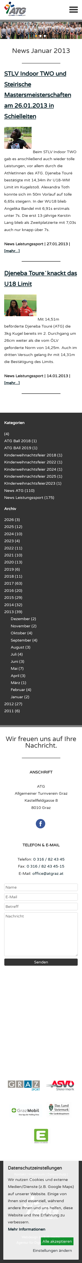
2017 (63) (13, 583)
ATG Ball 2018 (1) (20, 441)
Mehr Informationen (26, 1229)
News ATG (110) (19, 490)
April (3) (18, 675)
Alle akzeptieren (57, 1241)
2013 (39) (13, 611)
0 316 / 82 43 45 (49, 859)
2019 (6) (12, 569)
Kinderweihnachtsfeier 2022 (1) (33, 462)
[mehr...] (12, 251)
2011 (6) (12, 711)
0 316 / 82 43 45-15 (45, 866)
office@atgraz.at (47, 873)
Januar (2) (20, 697)
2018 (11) (13, 576)
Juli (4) (17, 654)
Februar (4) (21, 689)
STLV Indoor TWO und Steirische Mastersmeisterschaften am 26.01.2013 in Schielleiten (37, 95)
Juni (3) (17, 661)
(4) (6, 434)
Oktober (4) (21, 633)
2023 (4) (12, 541)
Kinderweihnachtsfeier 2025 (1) (33, 476)
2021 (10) (13, 555)
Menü (73, 10)
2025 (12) (13, 526)
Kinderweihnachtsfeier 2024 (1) (33, 469)
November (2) (24, 626)
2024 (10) (13, 534)
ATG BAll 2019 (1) (20, 448)
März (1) (18, 682)
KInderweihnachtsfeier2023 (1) (32, 483)
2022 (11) (13, 548)
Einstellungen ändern (52, 1250)
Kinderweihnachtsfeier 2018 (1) (33, 455)
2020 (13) (13, 562)
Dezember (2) (23, 618)
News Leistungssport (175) (29, 497)
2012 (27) (13, 704)
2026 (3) (12, 519)
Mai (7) (17, 668)
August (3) (20, 647)
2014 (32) (13, 604)
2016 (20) (13, 590)
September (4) (24, 640)
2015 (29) (13, 597)
